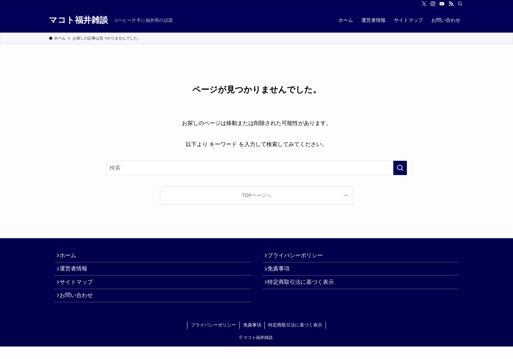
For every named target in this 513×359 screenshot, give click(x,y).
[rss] (450, 4)
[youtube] (441, 4)
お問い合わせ (79, 306)
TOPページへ (256, 195)
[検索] (460, 4)
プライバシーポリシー (298, 257)
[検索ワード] (256, 168)
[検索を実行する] (400, 168)
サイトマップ (79, 290)
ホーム (71, 257)
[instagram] (432, 4)
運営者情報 (76, 273)
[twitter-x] (423, 4)
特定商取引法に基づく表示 (304, 290)
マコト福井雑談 (78, 20)
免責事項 (282, 273)
